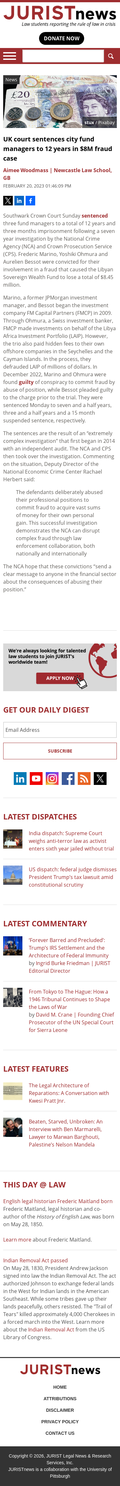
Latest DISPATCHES (40, 816)
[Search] (63, 56)
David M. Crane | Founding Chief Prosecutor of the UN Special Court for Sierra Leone (71, 1022)
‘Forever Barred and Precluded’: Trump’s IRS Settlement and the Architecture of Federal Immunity (68, 948)
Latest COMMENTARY (45, 923)
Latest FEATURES (35, 1068)
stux (89, 122)
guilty (26, 382)
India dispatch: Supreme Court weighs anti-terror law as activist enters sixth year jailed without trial (71, 841)
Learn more (17, 1239)
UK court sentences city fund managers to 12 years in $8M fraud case (57, 149)
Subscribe (60, 751)
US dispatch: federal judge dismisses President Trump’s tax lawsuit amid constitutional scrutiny (73, 877)
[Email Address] (60, 730)
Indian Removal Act (51, 1329)
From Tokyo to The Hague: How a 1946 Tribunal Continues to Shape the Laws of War (69, 999)
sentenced (95, 215)
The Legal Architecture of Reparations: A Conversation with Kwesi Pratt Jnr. (69, 1093)
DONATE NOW (61, 38)
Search (109, 56)
